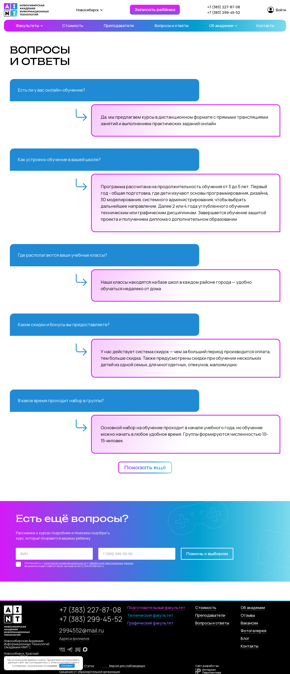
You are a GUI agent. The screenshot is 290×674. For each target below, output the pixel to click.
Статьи (89, 666)
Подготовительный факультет (156, 607)
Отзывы (248, 615)
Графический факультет (150, 623)
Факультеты (28, 25)
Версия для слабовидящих (127, 666)
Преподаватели (119, 25)
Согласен (67, 665)
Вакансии (249, 623)
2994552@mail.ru (81, 630)
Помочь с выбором (207, 554)
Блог (245, 638)
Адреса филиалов (74, 638)
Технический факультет (150, 615)
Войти (276, 10)
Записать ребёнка (155, 10)
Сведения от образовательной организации (89, 672)
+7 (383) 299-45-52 (223, 12)
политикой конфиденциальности (65, 563)
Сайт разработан (208, 669)
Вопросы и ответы (172, 25)
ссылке (52, 665)
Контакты (265, 25)
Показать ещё (145, 467)
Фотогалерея (253, 630)
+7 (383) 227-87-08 (223, 7)
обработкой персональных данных (111, 563)
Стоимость (72, 25)
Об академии (222, 25)
